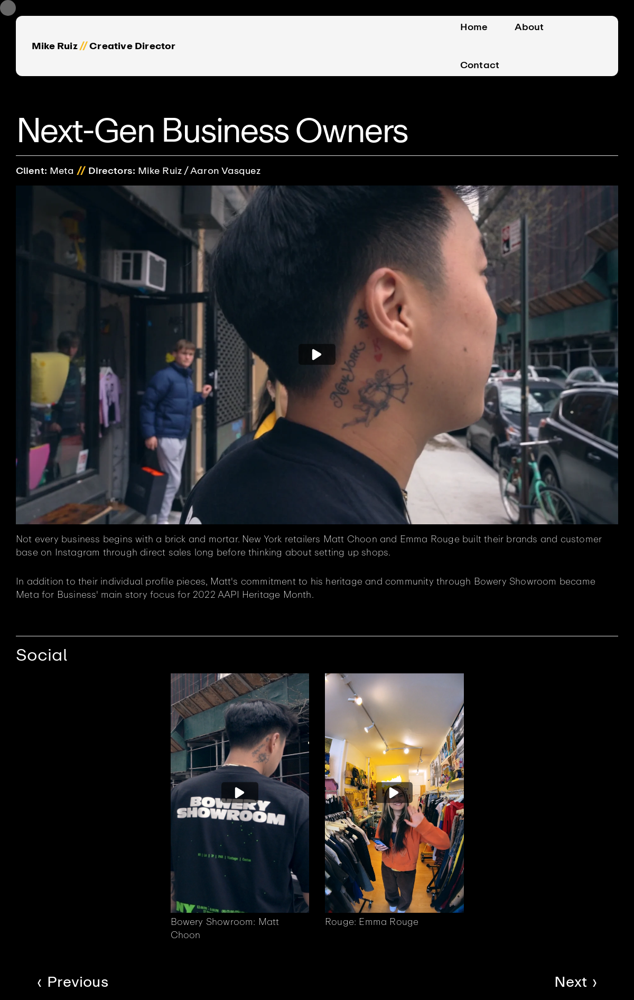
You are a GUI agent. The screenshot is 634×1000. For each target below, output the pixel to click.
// (83, 46)
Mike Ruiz (55, 46)
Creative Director (132, 46)
